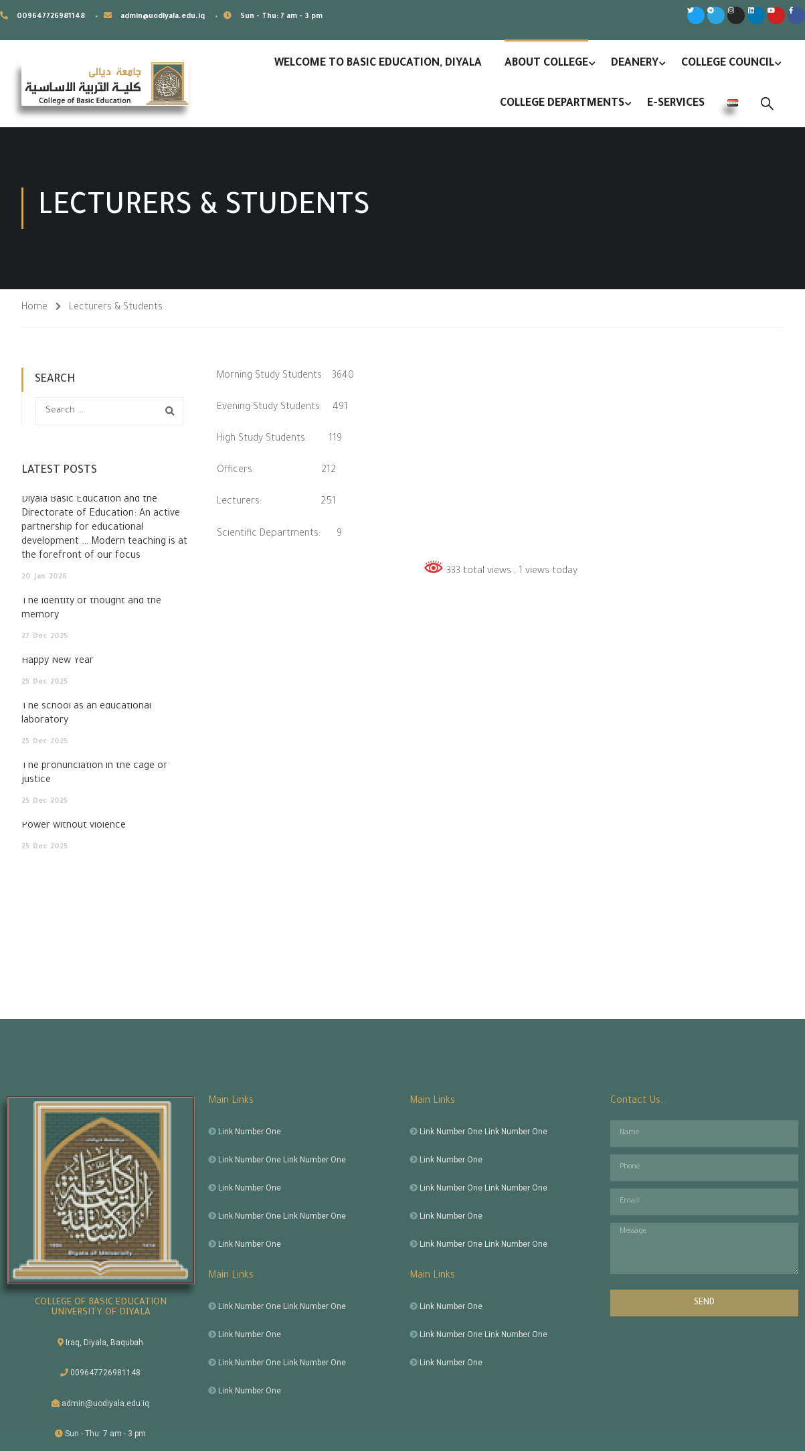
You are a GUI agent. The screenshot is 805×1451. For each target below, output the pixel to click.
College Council (727, 64)
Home (34, 308)
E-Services (676, 104)
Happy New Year (57, 661)
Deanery (634, 64)
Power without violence (73, 826)
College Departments (562, 104)
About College (546, 64)
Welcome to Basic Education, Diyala (378, 64)
